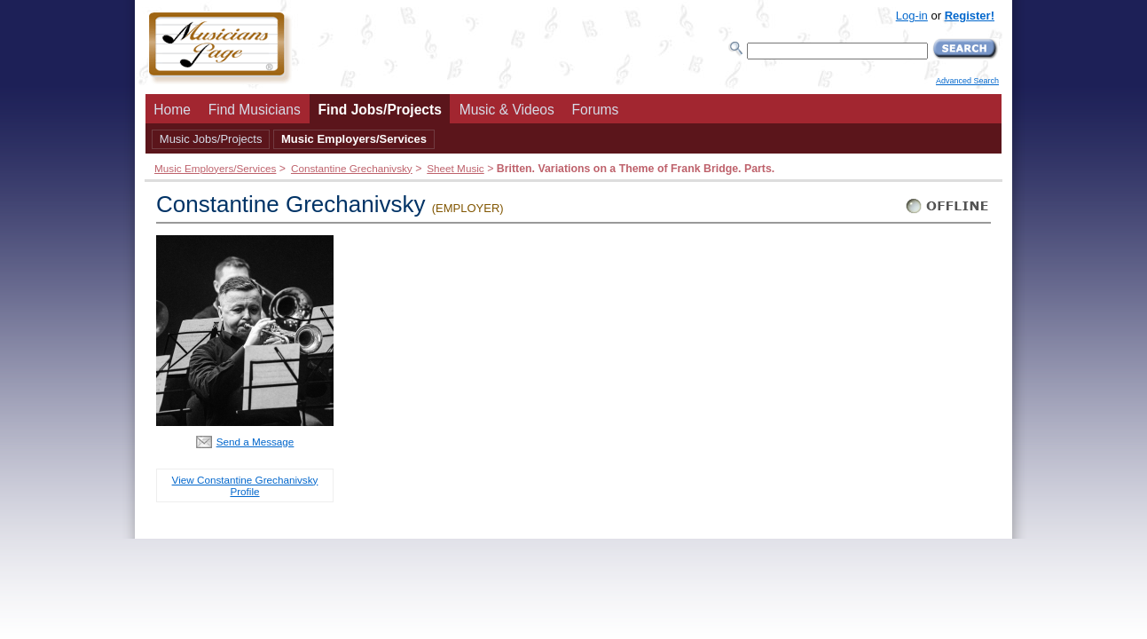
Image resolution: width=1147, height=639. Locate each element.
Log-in (912, 15)
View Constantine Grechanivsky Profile (245, 485)
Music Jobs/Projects (211, 139)
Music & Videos (507, 109)
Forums (595, 109)
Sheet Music (455, 168)
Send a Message (255, 441)
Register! (969, 15)
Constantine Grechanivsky (351, 168)
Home (172, 109)
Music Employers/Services (354, 139)
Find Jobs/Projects (380, 109)
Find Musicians (254, 109)
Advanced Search (967, 80)
